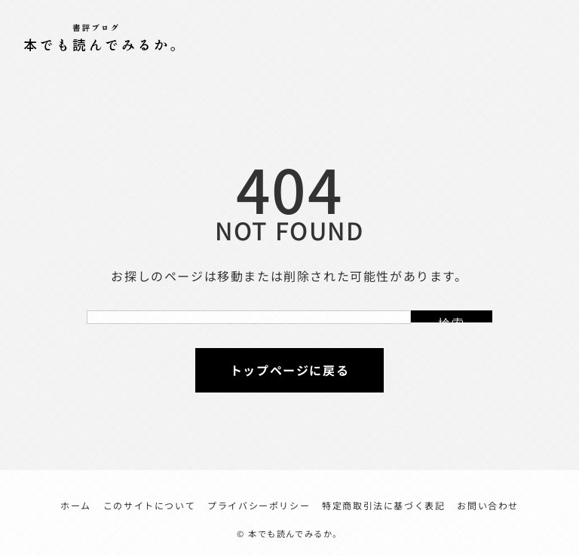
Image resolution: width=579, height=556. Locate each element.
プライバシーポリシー (258, 505)
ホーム (75, 505)
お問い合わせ (488, 505)
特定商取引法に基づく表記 (383, 505)
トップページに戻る (289, 370)
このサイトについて (149, 505)
